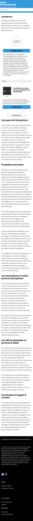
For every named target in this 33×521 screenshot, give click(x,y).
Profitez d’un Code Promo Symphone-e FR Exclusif (21, 90)
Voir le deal (16, 107)
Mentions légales (6, 486)
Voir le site (16, 51)
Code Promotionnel (7, 447)
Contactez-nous (6, 502)
